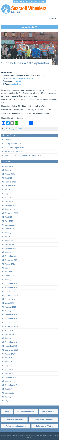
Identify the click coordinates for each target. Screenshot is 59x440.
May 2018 (8, 366)
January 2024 (10, 209)
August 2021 (10, 264)
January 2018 (10, 381)
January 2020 (10, 311)
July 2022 (8, 237)
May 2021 (8, 268)
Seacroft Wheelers (18, 435)
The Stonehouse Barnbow (22, 78)
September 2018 (11, 350)
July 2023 (8, 217)
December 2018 (11, 342)
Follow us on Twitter (44, 426)
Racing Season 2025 (13, 144)
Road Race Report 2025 (14, 148)
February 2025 (10, 182)
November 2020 (11, 287)
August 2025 (10, 174)
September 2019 (11, 327)
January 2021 (10, 280)
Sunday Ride (15, 84)
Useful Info (34, 1)
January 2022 (10, 252)
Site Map (29, 437)
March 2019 (9, 334)
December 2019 (11, 315)
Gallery (16, 1)
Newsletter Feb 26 (12, 140)
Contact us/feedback (25, 412)
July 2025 (8, 178)
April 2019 (9, 330)
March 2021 (9, 276)
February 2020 (10, 307)
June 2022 (9, 240)
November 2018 (11, 346)
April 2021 (9, 272)
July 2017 (8, 389)
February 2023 (10, 229)
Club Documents (25, 1)
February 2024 (10, 205)
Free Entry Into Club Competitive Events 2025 (23, 155)
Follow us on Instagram (16, 426)
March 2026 (9, 166)
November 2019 (11, 319)
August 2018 (10, 354)
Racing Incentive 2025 (13, 151)
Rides (7, 412)
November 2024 (11, 186)
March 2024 (9, 201)
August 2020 (10, 299)
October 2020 (10, 291)
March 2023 (9, 225)
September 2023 (11, 213)
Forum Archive (48, 412)
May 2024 (8, 194)
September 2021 (11, 260)
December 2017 (11, 385)
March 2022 (9, 244)
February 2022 (10, 248)
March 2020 (9, 303)
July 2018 (8, 358)
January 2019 (10, 338)
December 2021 (11, 256)
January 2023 (10, 233)
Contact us (41, 1)
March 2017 (9, 393)
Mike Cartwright (30, 129)
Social (18, 81)
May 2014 (8, 401)
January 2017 (10, 397)
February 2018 (10, 377)
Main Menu (31, 27)
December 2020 (11, 283)
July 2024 (8, 190)
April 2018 (9, 369)
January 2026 (10, 170)
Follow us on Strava (14, 420)
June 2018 (9, 362)
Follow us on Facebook (43, 420)
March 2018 (9, 373)
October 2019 (10, 323)
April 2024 (9, 197)
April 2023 (9, 221)
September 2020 (11, 295)
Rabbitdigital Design (50, 435)
